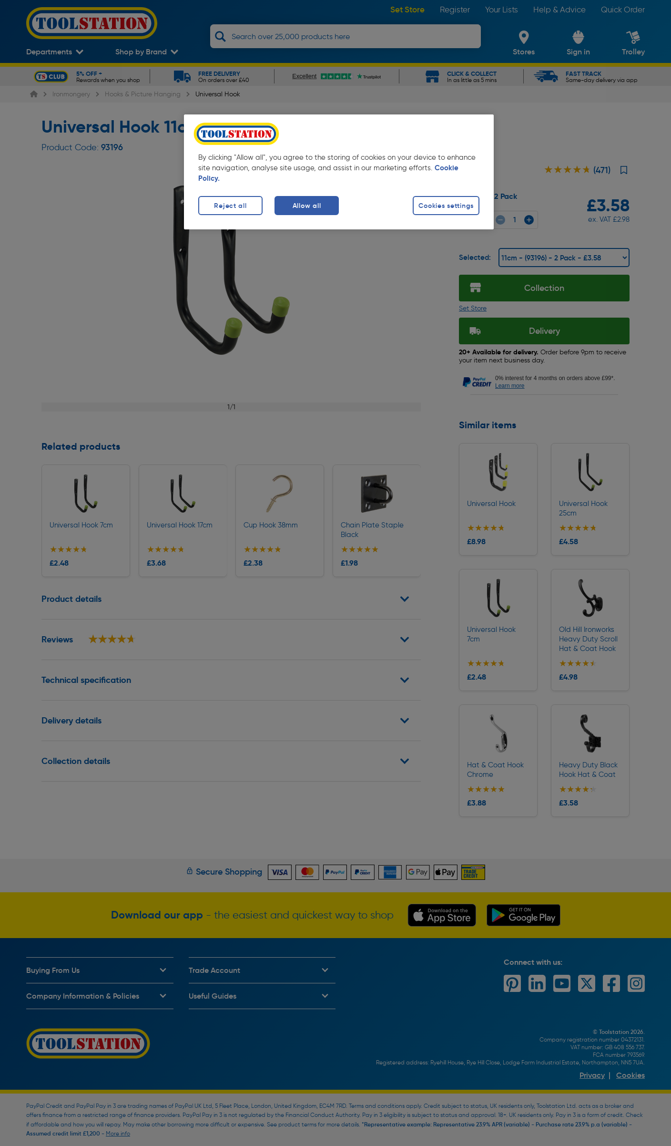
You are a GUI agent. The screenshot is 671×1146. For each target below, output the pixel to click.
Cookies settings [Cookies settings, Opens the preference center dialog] (446, 205)
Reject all (230, 205)
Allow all (307, 205)
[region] (339, 171)
